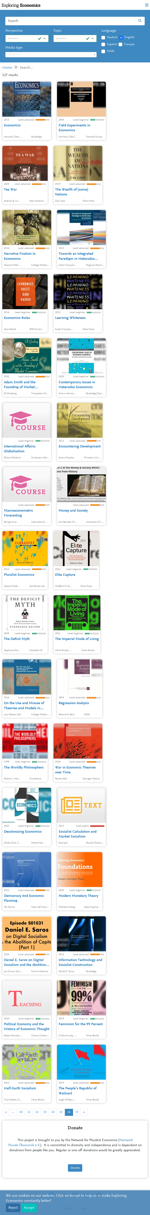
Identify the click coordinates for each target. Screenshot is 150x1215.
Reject (13, 1208)
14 (52, 1112)
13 (44, 1112)
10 (20, 1112)
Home (7, 68)
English (129, 37)
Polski (110, 51)
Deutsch (112, 37)
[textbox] (50, 55)
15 (60, 1112)
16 (69, 1112)
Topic (57, 31)
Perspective (14, 31)
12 (36, 1112)
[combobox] (51, 54)
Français (129, 44)
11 (28, 1112)
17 (77, 1112)
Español (112, 44)
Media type (13, 48)
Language (108, 31)
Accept (29, 1208)
